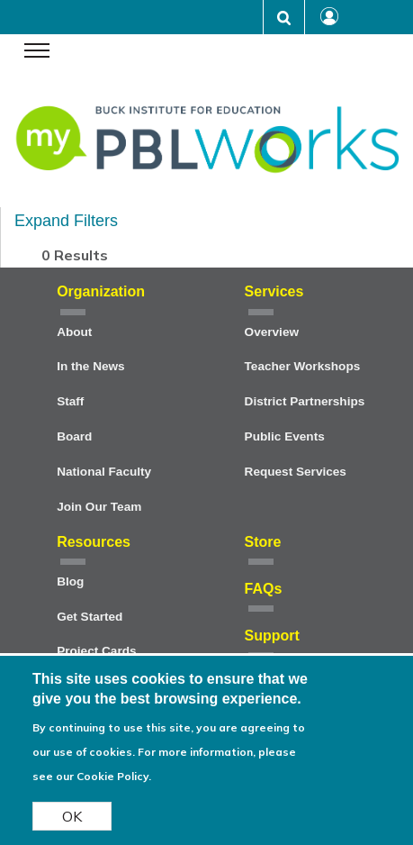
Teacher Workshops (303, 366)
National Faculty (104, 471)
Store (263, 542)
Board (74, 436)
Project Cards (96, 651)
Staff (70, 401)
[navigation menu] (36, 52)
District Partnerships (305, 401)
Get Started (89, 616)
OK (72, 818)
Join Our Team (99, 506)
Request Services (295, 471)
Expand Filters (66, 221)
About (74, 332)
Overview (272, 332)
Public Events (285, 436)
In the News (91, 366)
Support (272, 635)
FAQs (264, 588)
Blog (70, 581)
